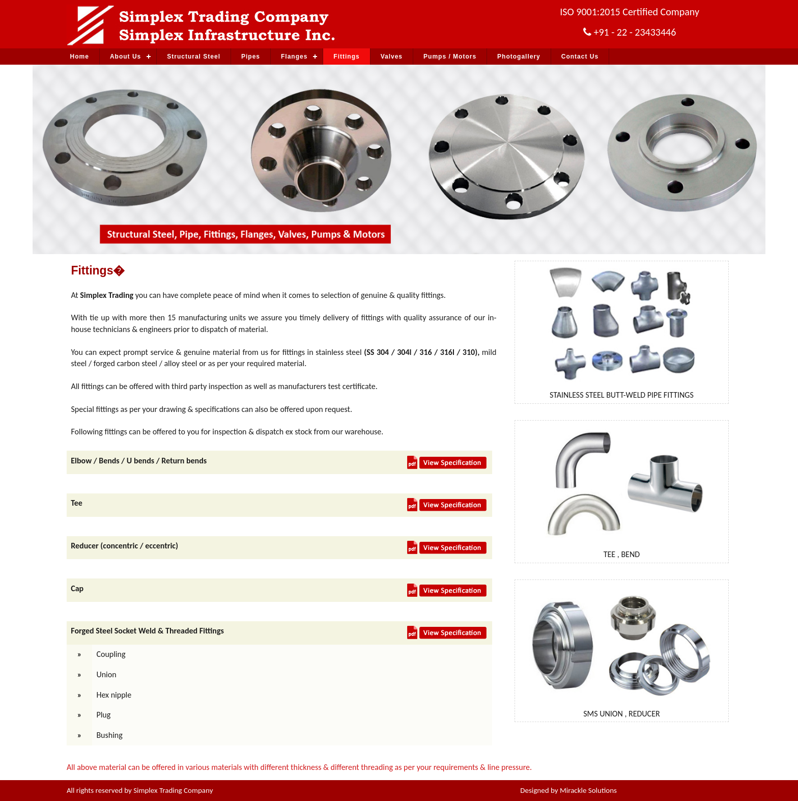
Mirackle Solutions (588, 790)
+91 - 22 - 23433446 (634, 32)
